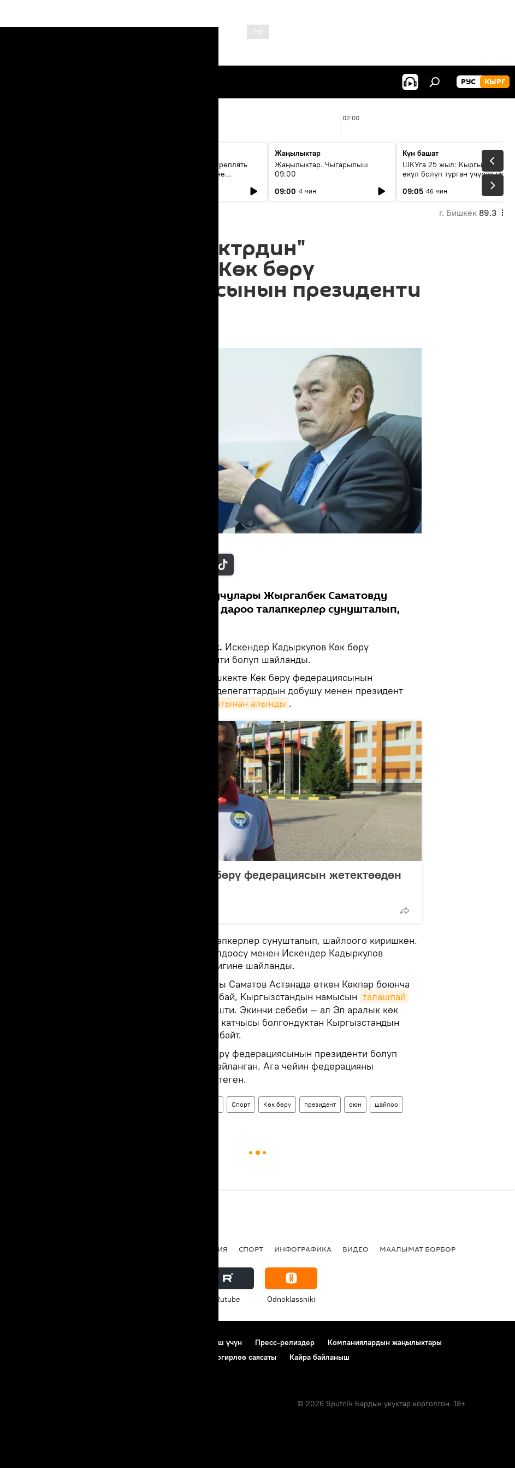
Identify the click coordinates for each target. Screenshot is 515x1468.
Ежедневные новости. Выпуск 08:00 (72, 169)
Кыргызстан (170, 1104)
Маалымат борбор (417, 1249)
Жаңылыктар (119, 1104)
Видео (355, 1249)
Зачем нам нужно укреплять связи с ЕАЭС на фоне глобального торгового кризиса (203, 174)
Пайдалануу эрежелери (132, 1342)
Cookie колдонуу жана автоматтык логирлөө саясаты (182, 1357)
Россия (161, 1249)
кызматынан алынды (239, 703)
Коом (210, 1104)
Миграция (207, 1249)
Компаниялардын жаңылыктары (385, 1342)
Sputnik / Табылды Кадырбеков (148, 542)
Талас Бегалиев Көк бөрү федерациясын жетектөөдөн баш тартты (253, 881)
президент (320, 1104)
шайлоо (386, 1104)
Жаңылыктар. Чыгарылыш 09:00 (321, 169)
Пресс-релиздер (285, 1342)
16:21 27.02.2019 (122, 334)
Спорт (241, 1104)
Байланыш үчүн (214, 1342)
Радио (122, 1249)
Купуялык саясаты (43, 1357)
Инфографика (303, 1249)
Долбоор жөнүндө (43, 1342)
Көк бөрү (277, 1104)
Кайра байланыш (319, 1357)
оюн (355, 1104)
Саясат (84, 1249)
